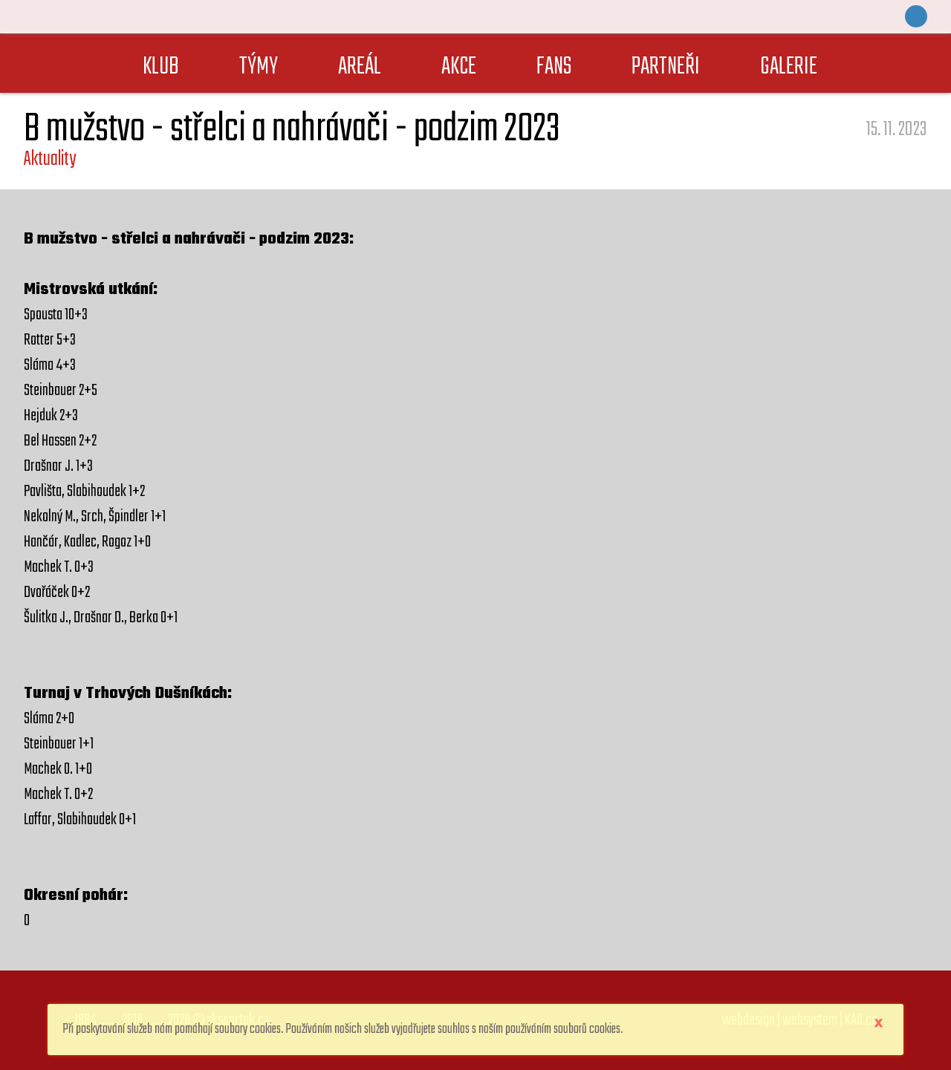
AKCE (458, 67)
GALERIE (788, 67)
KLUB (161, 67)
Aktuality (50, 159)
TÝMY (258, 67)
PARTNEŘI (666, 67)
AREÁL (359, 67)
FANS (553, 67)
